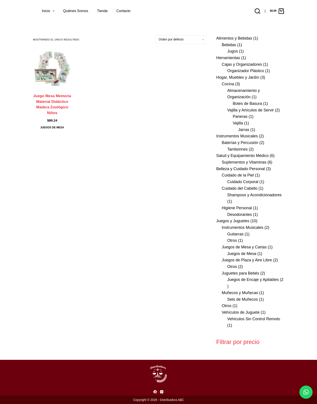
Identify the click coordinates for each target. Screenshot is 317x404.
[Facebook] (155, 391)
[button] (306, 392)
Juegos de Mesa (52, 127)
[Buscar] (257, 11)
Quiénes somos (75, 11)
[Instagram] (161, 391)
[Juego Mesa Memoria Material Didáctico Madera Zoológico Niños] (52, 68)
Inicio (49, 11)
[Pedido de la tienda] (180, 39)
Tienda (102, 11)
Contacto (123, 11)
